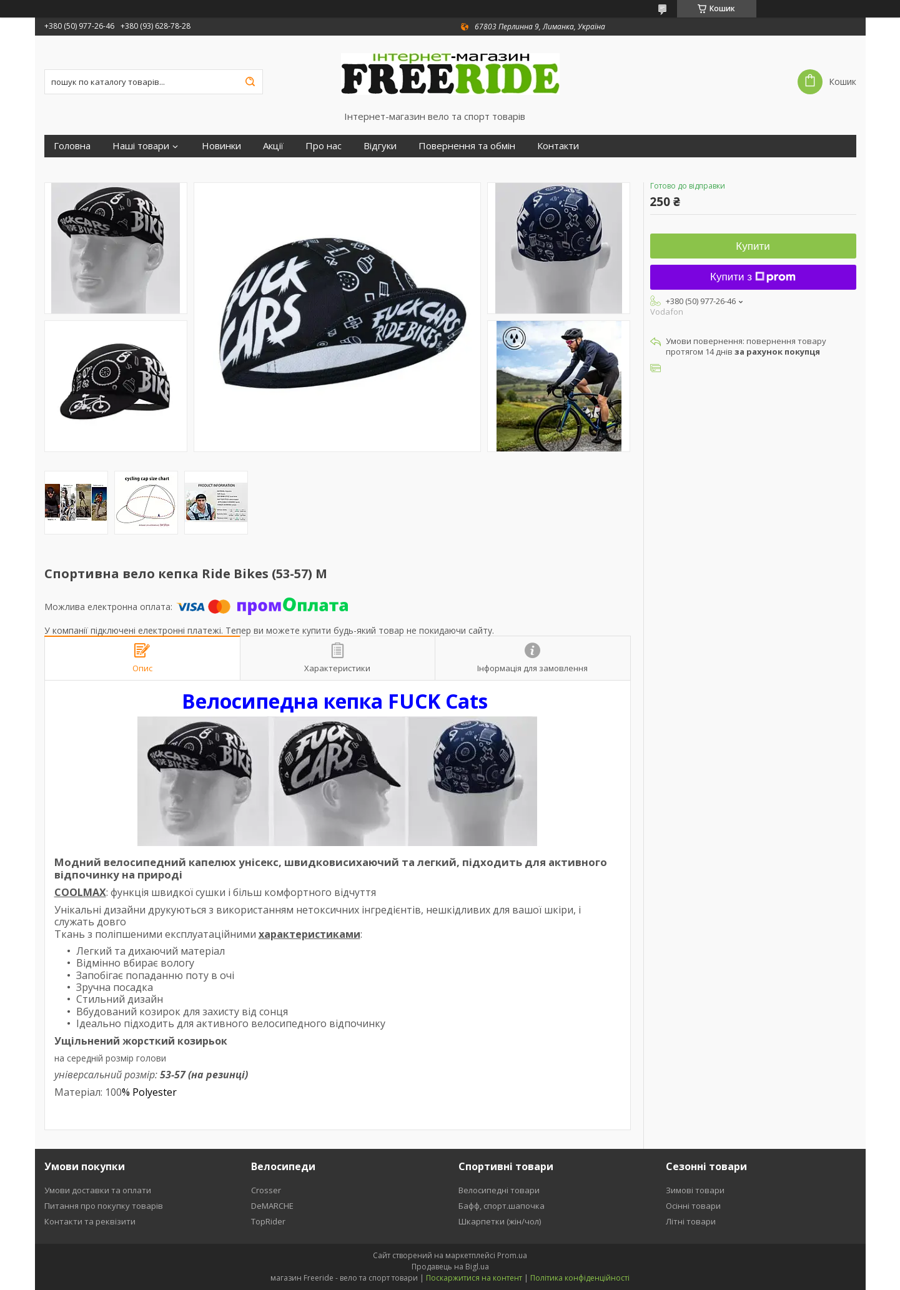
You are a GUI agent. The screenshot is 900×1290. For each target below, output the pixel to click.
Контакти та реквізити (90, 1221)
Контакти (558, 145)
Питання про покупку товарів (103, 1205)
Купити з (753, 277)
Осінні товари (693, 1205)
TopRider (268, 1221)
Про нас (323, 145)
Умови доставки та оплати (97, 1190)
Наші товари (140, 145)
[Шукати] (250, 81)
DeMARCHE (272, 1205)
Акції (273, 145)
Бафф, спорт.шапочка (501, 1205)
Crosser (266, 1190)
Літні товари (691, 1221)
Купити (752, 246)
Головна (72, 145)
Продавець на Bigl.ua (450, 1266)
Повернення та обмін (466, 145)
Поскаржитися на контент (474, 1278)
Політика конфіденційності (580, 1278)
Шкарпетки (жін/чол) (499, 1221)
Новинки (221, 145)
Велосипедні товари (499, 1190)
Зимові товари (695, 1190)
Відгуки (380, 145)
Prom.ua (512, 1255)
